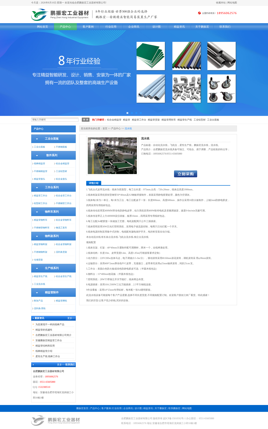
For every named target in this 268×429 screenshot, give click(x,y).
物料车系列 (52, 211)
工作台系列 (52, 187)
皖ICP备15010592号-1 (174, 418)
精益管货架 (154, 119)
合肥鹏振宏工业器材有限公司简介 (53, 335)
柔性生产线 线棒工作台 (47, 356)
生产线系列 (52, 268)
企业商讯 (133, 26)
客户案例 (88, 26)
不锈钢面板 (61, 147)
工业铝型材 (200, 119)
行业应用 (110, 26)
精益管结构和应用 (45, 345)
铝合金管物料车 (64, 220)
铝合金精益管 (114, 119)
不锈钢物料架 (40, 252)
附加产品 (38, 300)
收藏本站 (221, 2)
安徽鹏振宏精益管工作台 (48, 340)
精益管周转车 (169, 119)
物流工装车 (61, 227)
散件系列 (51, 155)
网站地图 (232, 2)
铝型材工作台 (40, 203)
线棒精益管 (39, 163)
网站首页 (42, 26)
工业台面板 (213, 119)
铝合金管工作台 (64, 195)
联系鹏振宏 (174, 408)
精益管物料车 (40, 220)
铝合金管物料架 (64, 244)
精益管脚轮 (61, 300)
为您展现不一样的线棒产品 (49, 324)
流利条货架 (61, 252)
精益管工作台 (139, 119)
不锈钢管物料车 (42, 227)
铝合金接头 (61, 179)
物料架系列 (52, 236)
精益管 (126, 119)
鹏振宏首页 (82, 408)
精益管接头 (39, 179)
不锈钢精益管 (40, 171)
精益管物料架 (40, 244)
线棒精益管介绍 (43, 351)
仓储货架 (38, 259)
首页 (105, 128)
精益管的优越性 (43, 330)
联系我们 (224, 26)
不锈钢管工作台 (64, 203)
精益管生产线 (184, 119)
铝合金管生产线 (64, 276)
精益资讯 (179, 26)
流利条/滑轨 (40, 308)
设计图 (156, 26)
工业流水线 (39, 284)
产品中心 (65, 26)
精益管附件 (52, 292)
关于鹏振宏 (202, 26)
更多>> (71, 318)
